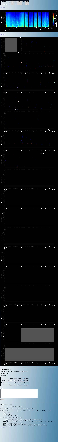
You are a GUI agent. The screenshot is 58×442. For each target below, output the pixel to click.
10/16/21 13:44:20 (4, 3)
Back (1, 7)
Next (4, 7)
